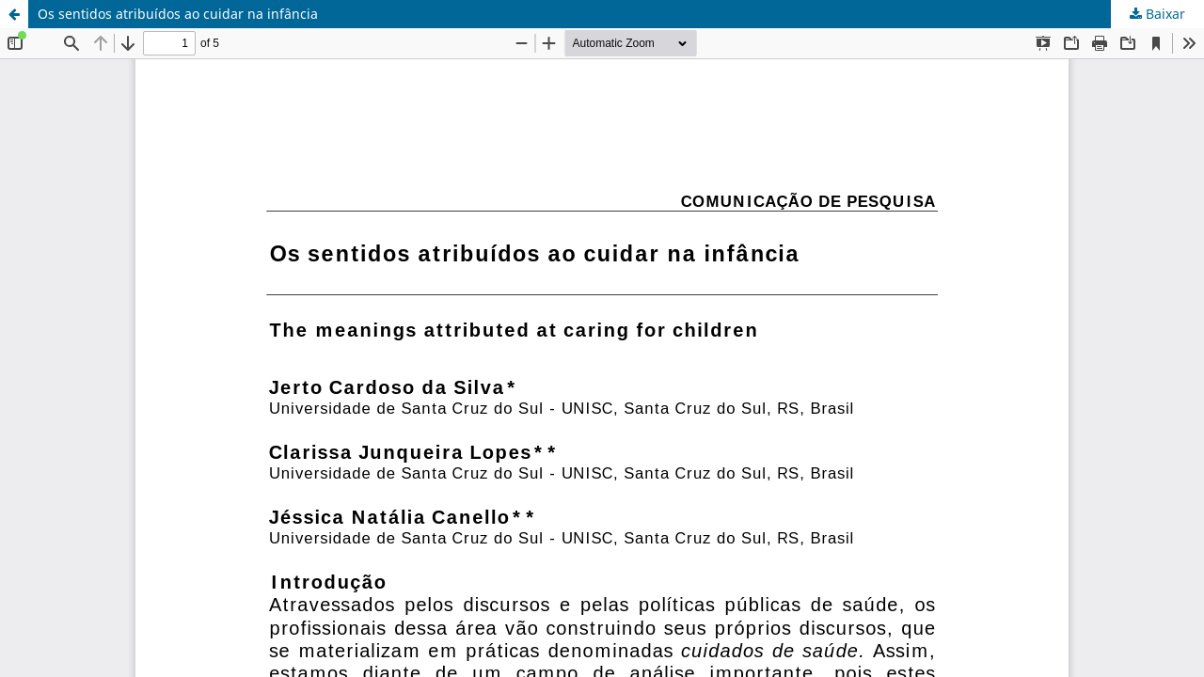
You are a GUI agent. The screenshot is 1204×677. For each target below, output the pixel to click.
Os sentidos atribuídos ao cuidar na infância (178, 14)
